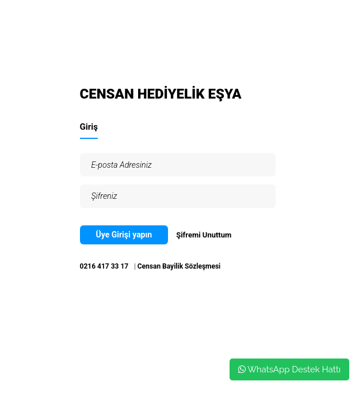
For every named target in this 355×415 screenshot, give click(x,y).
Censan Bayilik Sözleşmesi (179, 266)
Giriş (89, 127)
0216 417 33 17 (104, 266)
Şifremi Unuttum (203, 235)
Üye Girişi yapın (124, 234)
